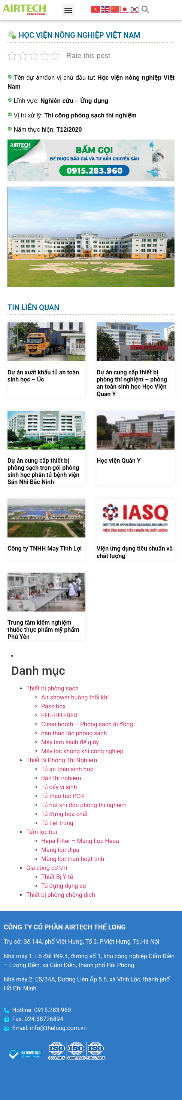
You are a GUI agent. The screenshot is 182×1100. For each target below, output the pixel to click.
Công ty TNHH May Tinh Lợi (44, 548)
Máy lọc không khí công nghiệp (82, 751)
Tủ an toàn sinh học (67, 769)
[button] (68, 10)
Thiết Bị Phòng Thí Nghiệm (61, 760)
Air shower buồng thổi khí (75, 697)
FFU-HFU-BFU (59, 715)
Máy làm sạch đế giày (70, 742)
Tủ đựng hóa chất (64, 814)
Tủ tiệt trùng (57, 823)
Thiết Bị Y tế (57, 876)
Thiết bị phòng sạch (52, 688)
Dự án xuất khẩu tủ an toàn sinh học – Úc (43, 376)
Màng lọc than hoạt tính (72, 858)
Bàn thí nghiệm (61, 778)
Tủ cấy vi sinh (59, 787)
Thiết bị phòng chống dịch (60, 894)
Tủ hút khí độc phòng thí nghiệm (84, 805)
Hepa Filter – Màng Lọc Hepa (80, 841)
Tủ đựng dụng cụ (63, 885)
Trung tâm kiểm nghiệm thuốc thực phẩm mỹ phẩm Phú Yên (43, 629)
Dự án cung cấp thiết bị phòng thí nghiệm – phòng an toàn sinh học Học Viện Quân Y (132, 383)
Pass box (53, 706)
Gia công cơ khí (46, 867)
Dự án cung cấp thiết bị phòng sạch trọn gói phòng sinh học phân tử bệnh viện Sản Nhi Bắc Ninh (43, 471)
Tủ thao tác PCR (62, 796)
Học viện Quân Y (119, 460)
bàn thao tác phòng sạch (74, 733)
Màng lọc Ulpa (60, 850)
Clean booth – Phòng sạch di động (87, 724)
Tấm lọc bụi (41, 832)
